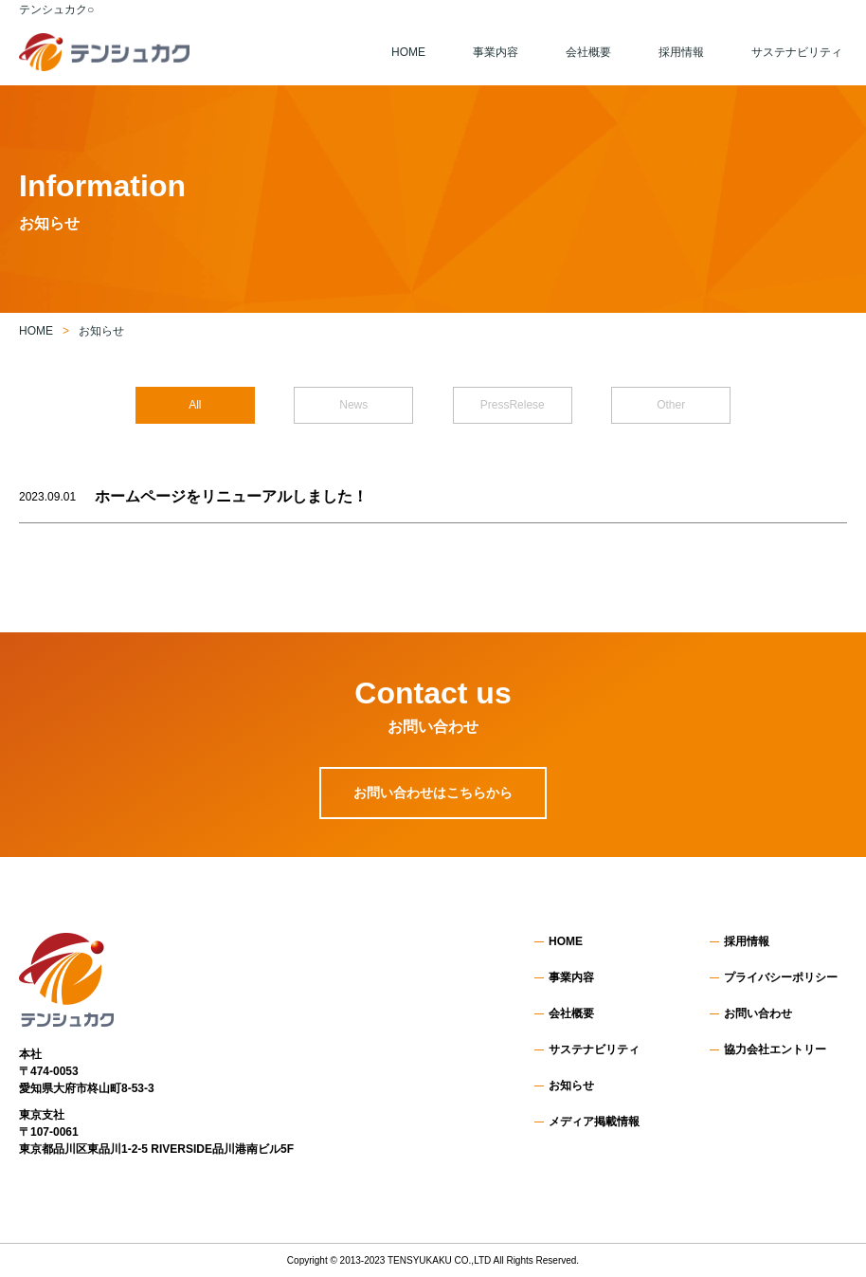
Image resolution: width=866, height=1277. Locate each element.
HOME (408, 52)
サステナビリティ (796, 52)
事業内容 (495, 52)
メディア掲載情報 (594, 1121)
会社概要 (588, 52)
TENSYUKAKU (420, 1260)
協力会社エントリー (775, 1049)
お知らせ (571, 1085)
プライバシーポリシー (781, 977)
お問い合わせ (758, 1013)
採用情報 (681, 52)
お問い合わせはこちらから (433, 792)
